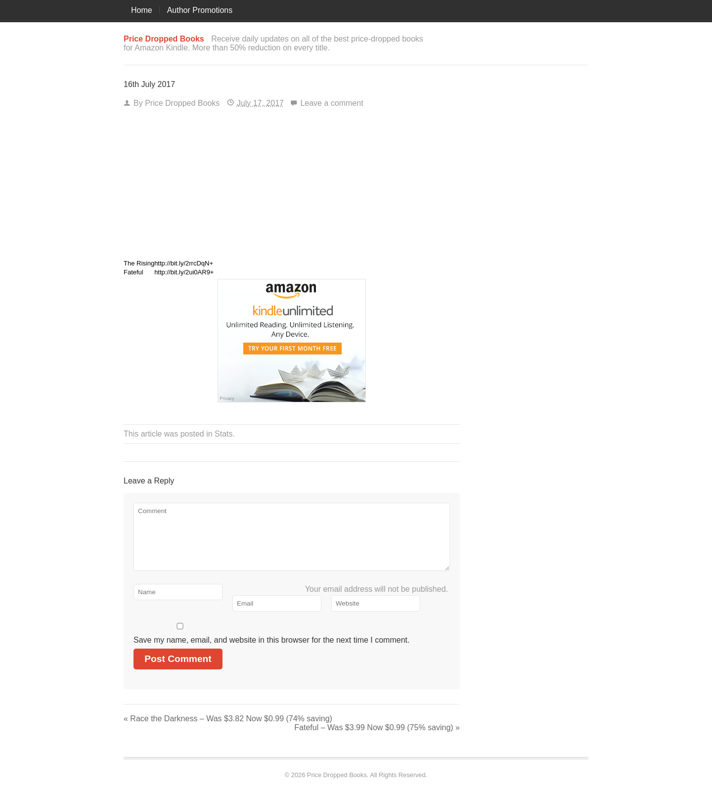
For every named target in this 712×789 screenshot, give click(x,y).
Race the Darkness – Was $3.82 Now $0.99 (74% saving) (228, 718)
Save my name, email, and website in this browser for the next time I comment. (271, 640)
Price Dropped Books (182, 103)
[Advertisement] (291, 187)
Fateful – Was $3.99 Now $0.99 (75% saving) (377, 727)
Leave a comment (331, 103)
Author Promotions (200, 10)
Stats (223, 434)
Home (141, 10)
